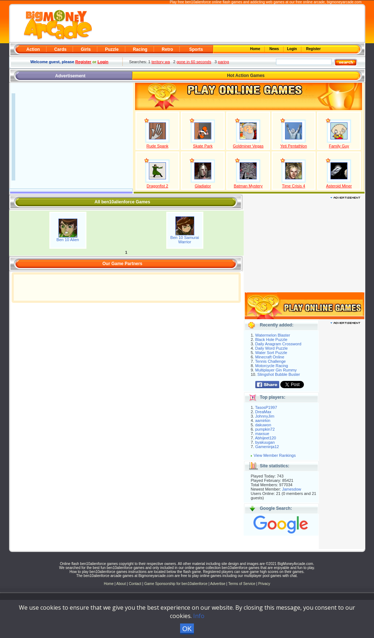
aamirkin (263, 420)
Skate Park (203, 146)
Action (33, 49)
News (274, 49)
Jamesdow (291, 489)
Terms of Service (242, 584)
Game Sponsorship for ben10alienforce (175, 584)
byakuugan (265, 442)
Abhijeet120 (265, 438)
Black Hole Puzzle (271, 339)
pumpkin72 (265, 429)
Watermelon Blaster (272, 335)
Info (198, 616)
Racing (140, 49)
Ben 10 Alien (68, 239)
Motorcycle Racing (271, 365)
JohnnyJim (265, 416)
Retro (167, 49)
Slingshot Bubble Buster (278, 374)
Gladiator (203, 186)
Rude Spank (157, 146)
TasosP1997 (266, 407)
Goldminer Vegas (248, 146)
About (121, 584)
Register (313, 49)
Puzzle (111, 49)
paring (223, 62)
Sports (196, 49)
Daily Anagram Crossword (278, 344)
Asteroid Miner (339, 186)
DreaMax (263, 412)
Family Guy (339, 146)
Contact (135, 584)
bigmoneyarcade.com (344, 2)
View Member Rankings (275, 455)
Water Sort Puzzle (271, 352)
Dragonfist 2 (157, 186)
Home (255, 49)
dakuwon (263, 425)
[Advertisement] (227, 24)
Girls (86, 49)
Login (292, 49)
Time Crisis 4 (293, 186)
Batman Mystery (248, 186)
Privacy (264, 584)
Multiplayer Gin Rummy (276, 370)
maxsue (262, 433)
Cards (60, 49)
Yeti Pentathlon (293, 146)
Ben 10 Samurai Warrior (184, 239)
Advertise (217, 584)
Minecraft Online (269, 357)
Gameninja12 (267, 446)
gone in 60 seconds (193, 62)
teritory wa (160, 62)
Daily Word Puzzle (271, 348)
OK (187, 629)
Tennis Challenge (270, 361)
